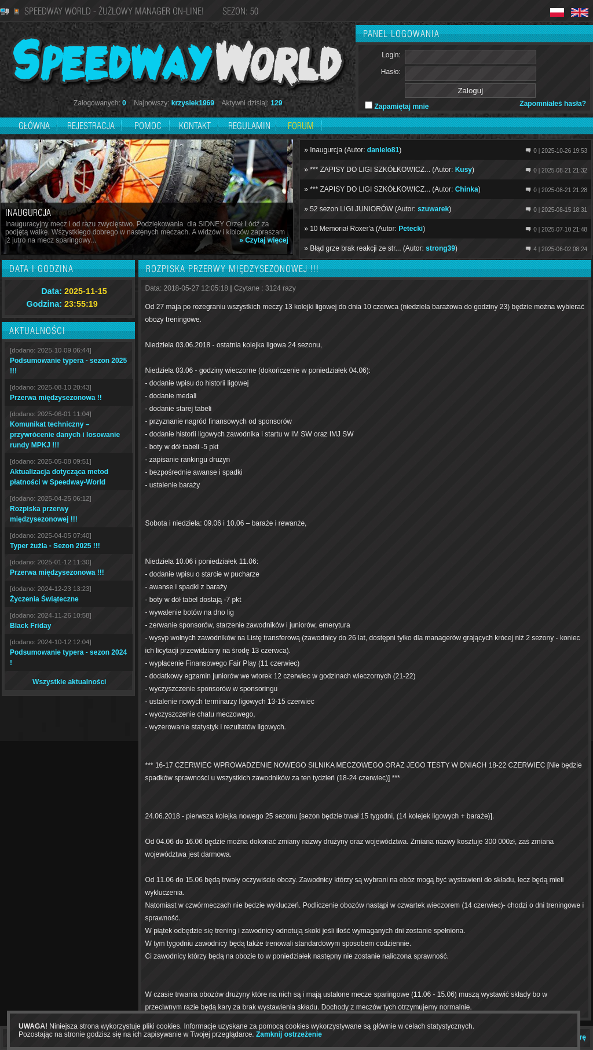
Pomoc (148, 125)
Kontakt (195, 125)
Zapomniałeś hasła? (552, 104)
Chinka (466, 189)
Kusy (463, 170)
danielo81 (383, 150)
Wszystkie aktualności (69, 682)
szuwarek (433, 209)
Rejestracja (92, 125)
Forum (301, 125)
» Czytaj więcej (263, 240)
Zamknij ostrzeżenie (289, 1034)
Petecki (410, 229)
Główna (34, 125)
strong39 (440, 248)
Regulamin (249, 125)
